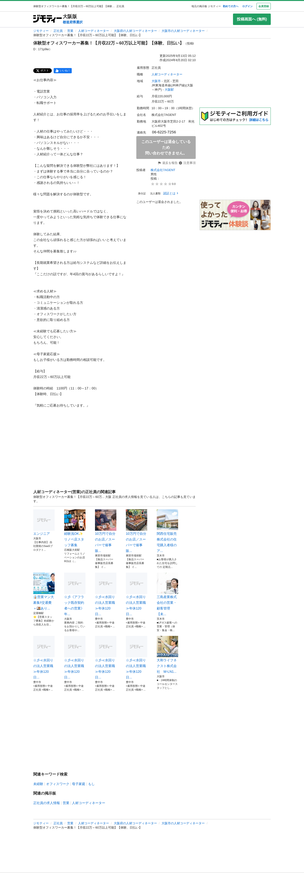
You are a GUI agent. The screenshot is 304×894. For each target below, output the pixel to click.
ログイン (247, 6)
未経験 (38, 784)
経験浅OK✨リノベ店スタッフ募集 (75, 528)
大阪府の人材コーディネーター (135, 31)
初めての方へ (230, 6)
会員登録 (263, 6)
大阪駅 (169, 89)
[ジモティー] (47, 19)
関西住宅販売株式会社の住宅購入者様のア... (167, 531)
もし (91, 784)
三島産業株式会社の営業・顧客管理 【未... (167, 594)
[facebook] (63, 70)
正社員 (58, 31)
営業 (70, 31)
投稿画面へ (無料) (252, 19)
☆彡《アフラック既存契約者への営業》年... (75, 594)
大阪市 (156, 81)
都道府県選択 (73, 22)
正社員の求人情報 (46, 803)
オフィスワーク (57, 784)
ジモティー (41, 31)
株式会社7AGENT (163, 170)
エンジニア (44, 522)
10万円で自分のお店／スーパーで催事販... (105, 531)
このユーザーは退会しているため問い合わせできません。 (166, 147)
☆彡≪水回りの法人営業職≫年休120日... (105, 594)
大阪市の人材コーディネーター (183, 31)
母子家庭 (78, 784)
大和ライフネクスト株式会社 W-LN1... (167, 654)
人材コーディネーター (93, 31)
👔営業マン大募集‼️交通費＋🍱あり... (44, 591)
